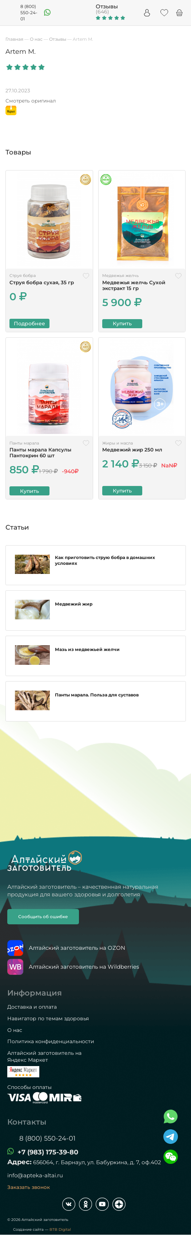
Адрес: (19, 1162)
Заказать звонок (28, 1187)
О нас (14, 1030)
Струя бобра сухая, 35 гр (41, 282)
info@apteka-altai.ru (35, 1175)
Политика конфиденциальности (50, 1041)
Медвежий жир (73, 607)
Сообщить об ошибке (43, 916)
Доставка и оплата (32, 1007)
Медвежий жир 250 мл (132, 450)
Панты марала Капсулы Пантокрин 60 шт (40, 452)
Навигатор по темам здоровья (48, 1018)
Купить (122, 323)
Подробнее (29, 323)
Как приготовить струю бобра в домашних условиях (105, 562)
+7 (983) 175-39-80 (47, 1152)
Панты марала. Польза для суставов (97, 697)
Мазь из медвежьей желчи (87, 652)
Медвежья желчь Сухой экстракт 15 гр (133, 285)
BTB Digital (60, 1229)
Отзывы (107, 6)
